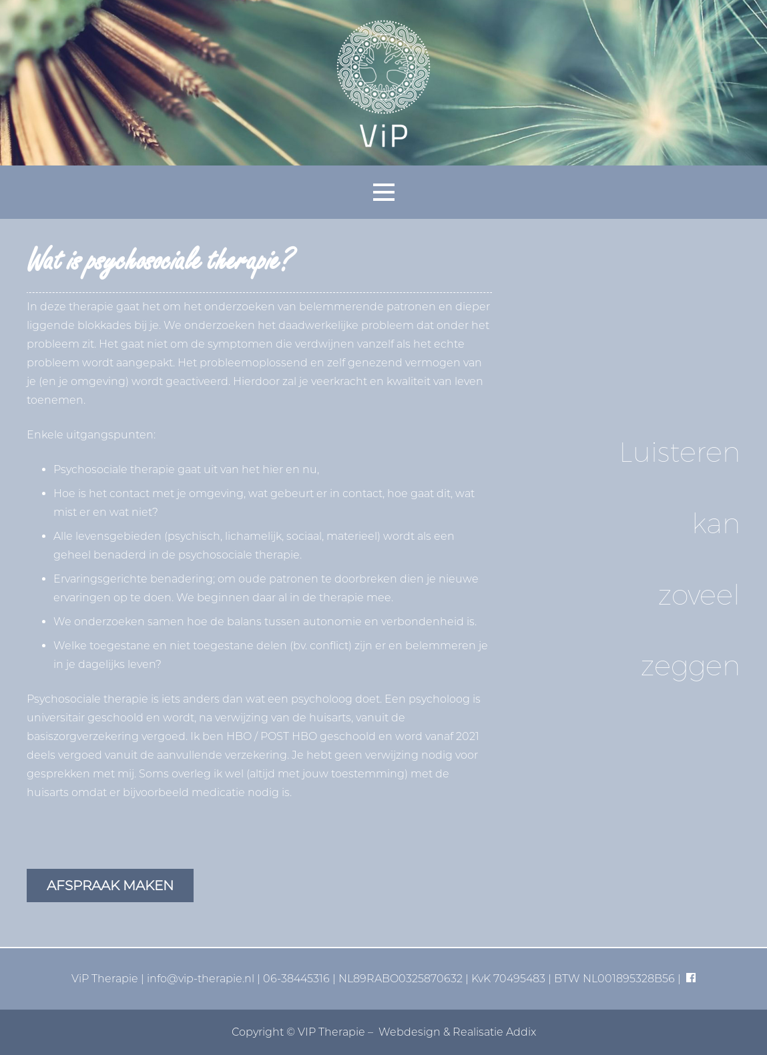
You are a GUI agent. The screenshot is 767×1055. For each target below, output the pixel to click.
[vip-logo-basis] (383, 82)
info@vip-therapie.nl (200, 978)
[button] (383, 192)
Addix (521, 1032)
